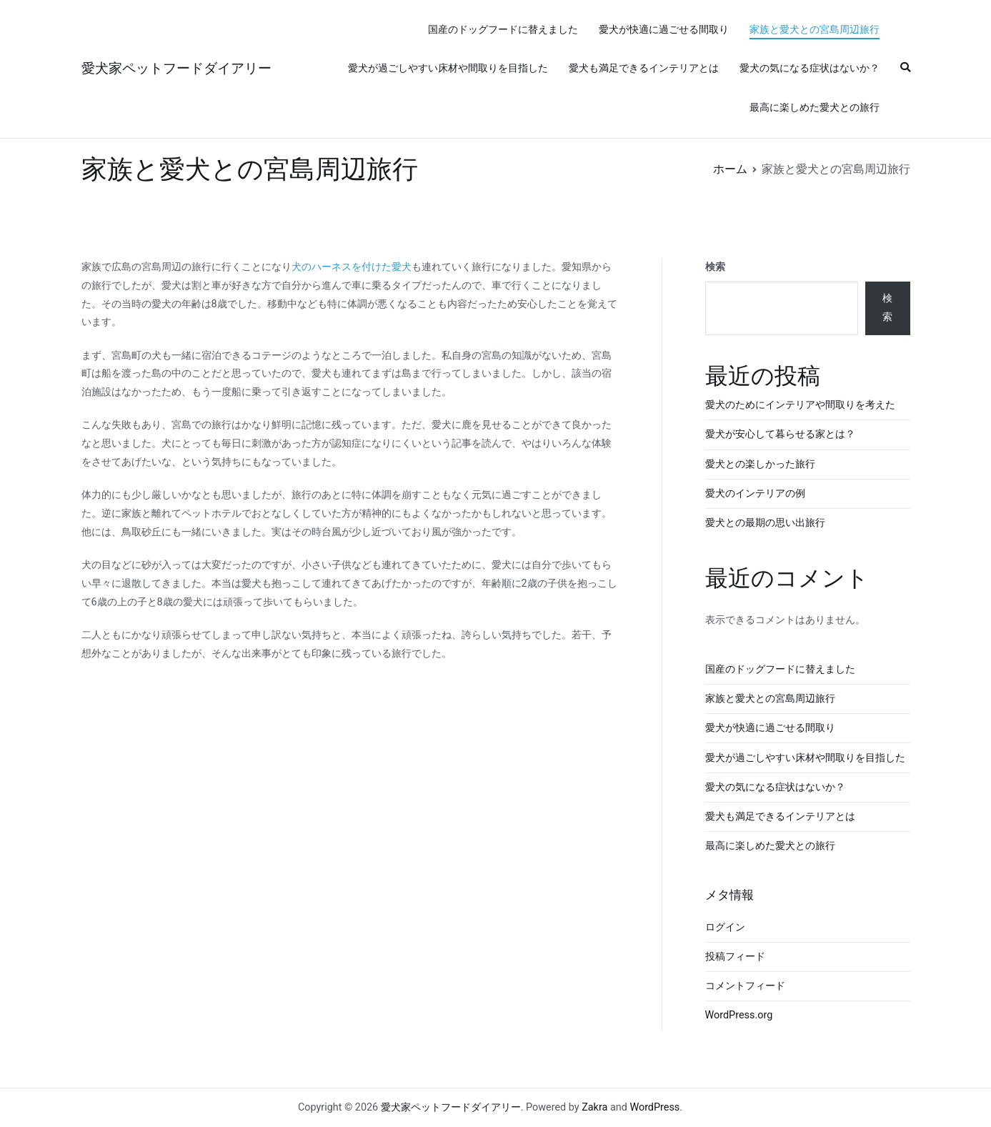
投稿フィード (735, 956)
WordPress (654, 1107)
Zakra (594, 1107)
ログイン (725, 927)
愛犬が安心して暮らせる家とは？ (780, 434)
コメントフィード (745, 986)
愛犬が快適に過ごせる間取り (664, 30)
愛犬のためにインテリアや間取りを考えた (800, 405)
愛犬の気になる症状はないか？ (809, 68)
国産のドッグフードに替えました (503, 30)
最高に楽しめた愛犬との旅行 (815, 107)
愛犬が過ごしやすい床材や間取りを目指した (448, 68)
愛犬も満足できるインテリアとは (644, 68)
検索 (715, 267)
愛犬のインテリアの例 (755, 493)
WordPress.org (739, 1015)
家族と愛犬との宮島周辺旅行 (815, 30)
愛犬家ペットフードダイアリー (176, 68)
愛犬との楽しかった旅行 (760, 464)
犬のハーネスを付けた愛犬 (352, 267)
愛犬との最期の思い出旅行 (765, 523)
